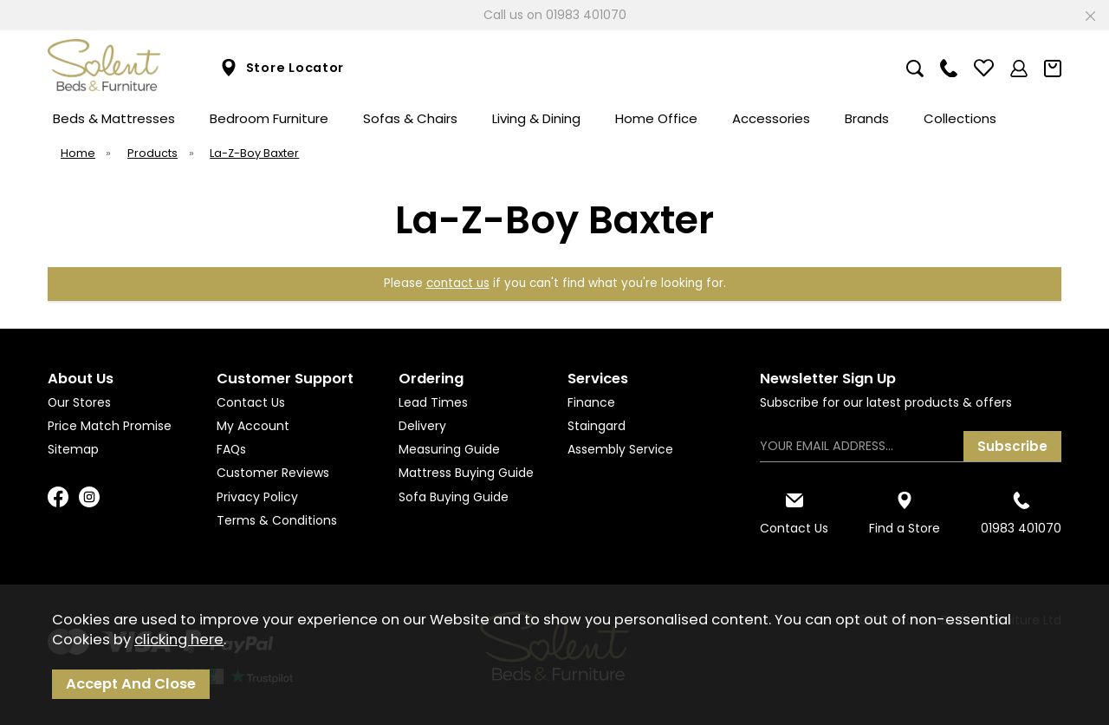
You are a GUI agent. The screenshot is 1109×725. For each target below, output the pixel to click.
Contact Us (251, 402)
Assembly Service (620, 449)
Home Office (656, 118)
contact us (458, 283)
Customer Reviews (273, 472)
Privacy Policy (257, 497)
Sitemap (73, 449)
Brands (867, 118)
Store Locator (282, 68)
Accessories (771, 118)
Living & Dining (536, 118)
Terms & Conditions (277, 520)
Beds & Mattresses (114, 118)
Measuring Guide (449, 449)
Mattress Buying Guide (466, 472)
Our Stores (79, 402)
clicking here (179, 640)
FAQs (231, 449)
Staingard (596, 425)
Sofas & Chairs (410, 118)
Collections (960, 118)
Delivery (422, 425)
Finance (591, 402)
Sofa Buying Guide (454, 497)
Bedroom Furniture (269, 118)
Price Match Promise (110, 425)
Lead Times (433, 402)
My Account (253, 425)
